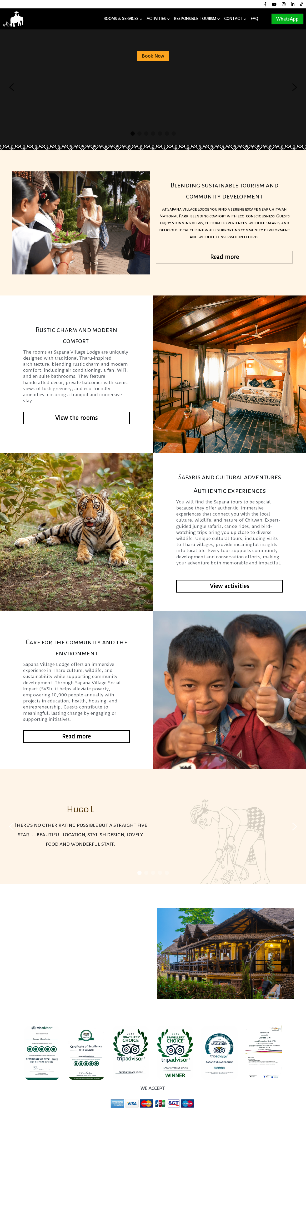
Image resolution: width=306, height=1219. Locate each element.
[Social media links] (265, 4)
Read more (224, 257)
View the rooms (76, 418)
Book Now (153, 56)
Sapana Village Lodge (62, 19)
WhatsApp (287, 19)
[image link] (13, 18)
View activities (229, 586)
